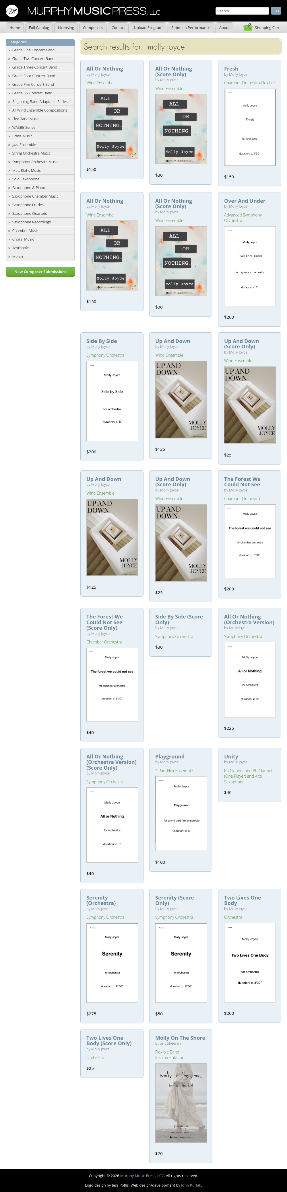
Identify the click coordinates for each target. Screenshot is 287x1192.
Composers (93, 27)
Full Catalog (39, 27)
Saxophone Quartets (29, 213)
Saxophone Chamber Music (35, 196)
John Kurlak (191, 1185)
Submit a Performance (190, 27)
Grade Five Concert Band (33, 84)
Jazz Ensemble (24, 144)
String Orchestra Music (31, 153)
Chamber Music (25, 230)
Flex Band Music (25, 118)
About (224, 27)
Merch (17, 256)
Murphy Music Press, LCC (142, 1175)
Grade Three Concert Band (34, 67)
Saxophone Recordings (31, 222)
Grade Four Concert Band (33, 75)
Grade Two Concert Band (33, 58)
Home (14, 27)
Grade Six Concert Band (32, 92)
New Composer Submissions (40, 271)
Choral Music (23, 239)
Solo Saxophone (26, 179)
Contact (118, 27)
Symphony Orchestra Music (35, 161)
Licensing (66, 27)
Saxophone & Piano (28, 187)
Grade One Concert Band (33, 49)
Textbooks (21, 247)
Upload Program (148, 27)
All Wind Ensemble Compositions (39, 110)
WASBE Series (24, 127)
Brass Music (22, 135)
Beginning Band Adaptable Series (40, 101)
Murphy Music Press (83, 11)
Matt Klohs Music (26, 170)
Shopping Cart (267, 27)
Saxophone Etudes (28, 204)
